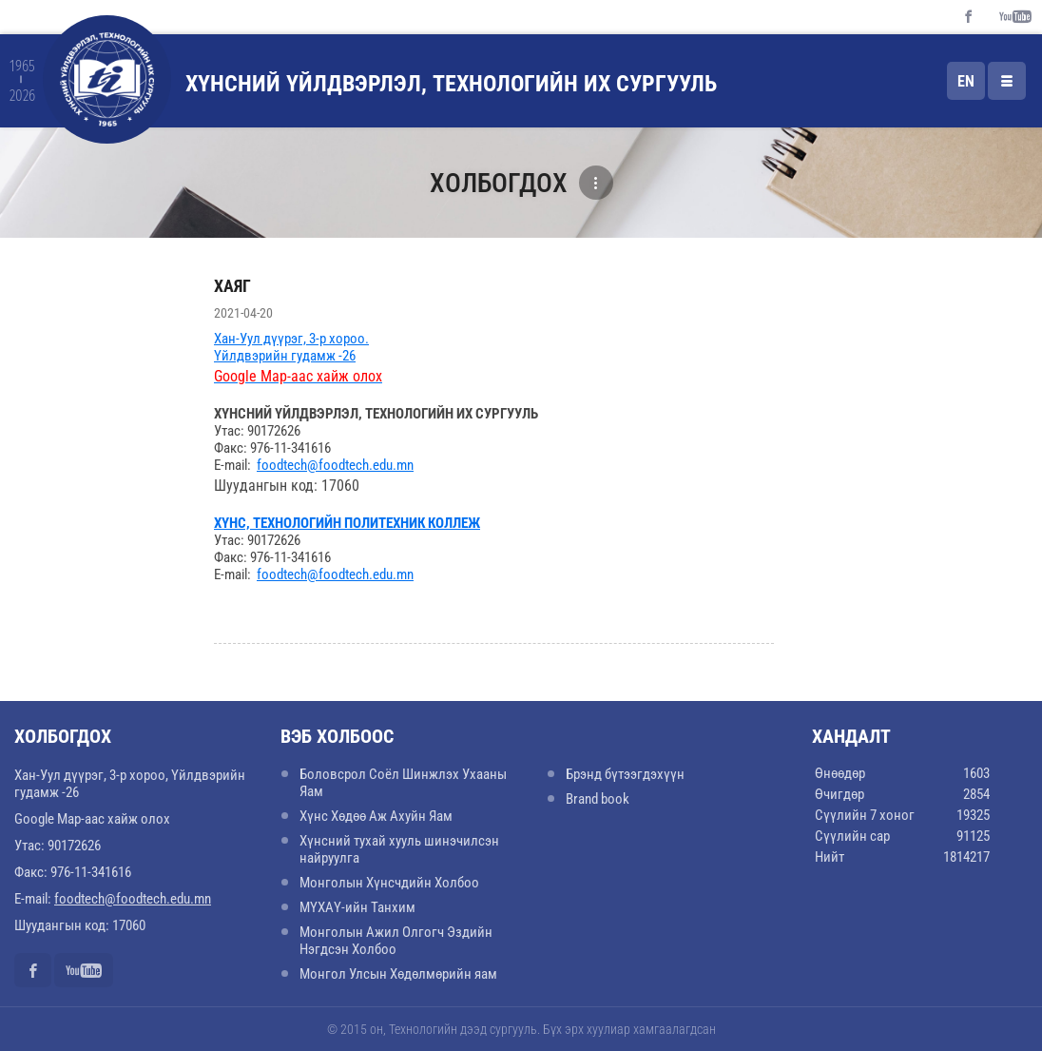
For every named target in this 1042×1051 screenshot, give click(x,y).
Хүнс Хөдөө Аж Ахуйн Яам (376, 816)
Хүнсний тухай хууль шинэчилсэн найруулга (399, 849)
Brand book (597, 799)
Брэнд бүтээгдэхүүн (625, 774)
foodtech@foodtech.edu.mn (335, 465)
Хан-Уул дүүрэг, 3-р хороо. (291, 338)
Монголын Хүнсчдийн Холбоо (389, 882)
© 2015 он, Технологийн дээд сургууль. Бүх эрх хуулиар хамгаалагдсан (521, 1029)
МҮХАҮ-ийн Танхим (357, 907)
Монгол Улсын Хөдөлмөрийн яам (398, 974)
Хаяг (232, 286)
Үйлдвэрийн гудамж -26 (285, 355)
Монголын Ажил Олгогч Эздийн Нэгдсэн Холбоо (395, 941)
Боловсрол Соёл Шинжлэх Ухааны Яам (403, 783)
